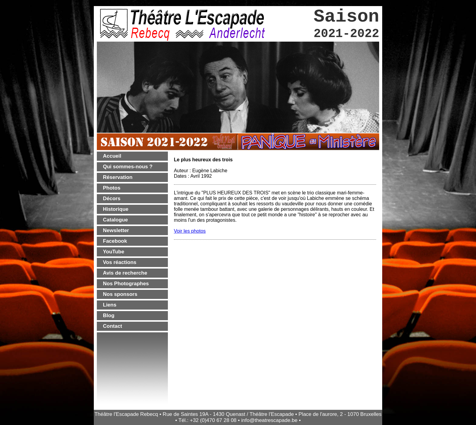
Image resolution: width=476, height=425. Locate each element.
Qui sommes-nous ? (127, 167)
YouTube (113, 252)
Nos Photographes (126, 283)
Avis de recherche (125, 273)
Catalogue (115, 220)
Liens (109, 305)
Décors (112, 198)
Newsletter (116, 230)
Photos (112, 188)
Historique (115, 209)
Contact (112, 326)
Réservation (117, 177)
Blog (108, 315)
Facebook (115, 241)
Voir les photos (190, 231)
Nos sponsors (120, 294)
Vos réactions (119, 262)
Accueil (112, 156)
